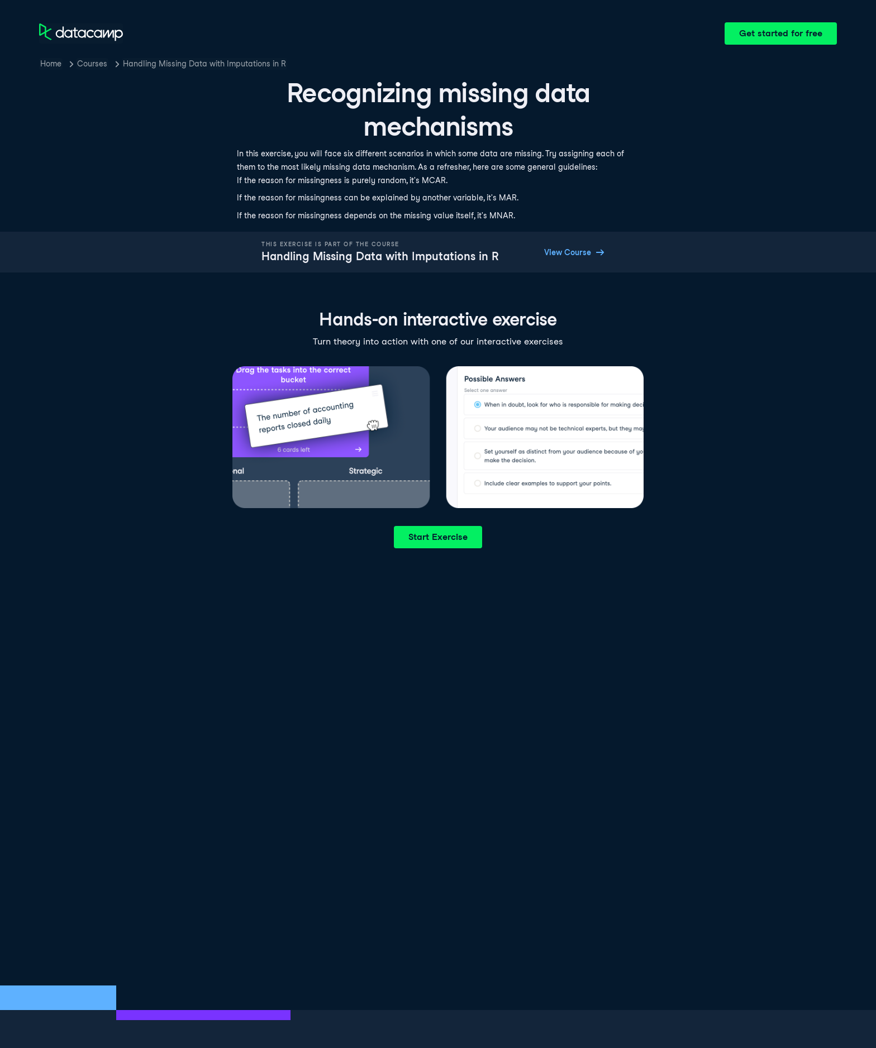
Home (50, 63)
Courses (92, 63)
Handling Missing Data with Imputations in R (204, 63)
